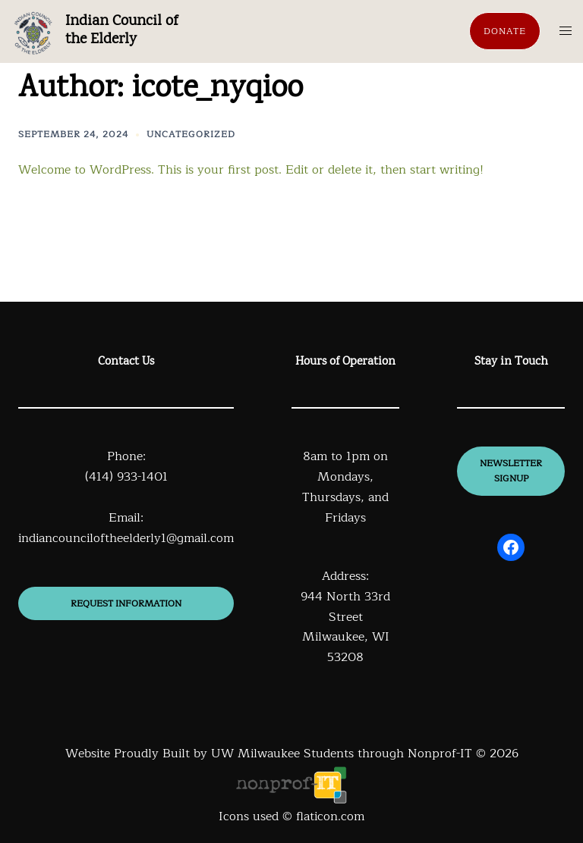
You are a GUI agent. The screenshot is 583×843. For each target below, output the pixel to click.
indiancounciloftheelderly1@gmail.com (126, 538)
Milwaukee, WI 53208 (345, 647)
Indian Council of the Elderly (121, 31)
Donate (505, 31)
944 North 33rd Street (345, 607)
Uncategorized (191, 134)
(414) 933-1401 (126, 477)
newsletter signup (511, 471)
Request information (126, 603)
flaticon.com (330, 816)
